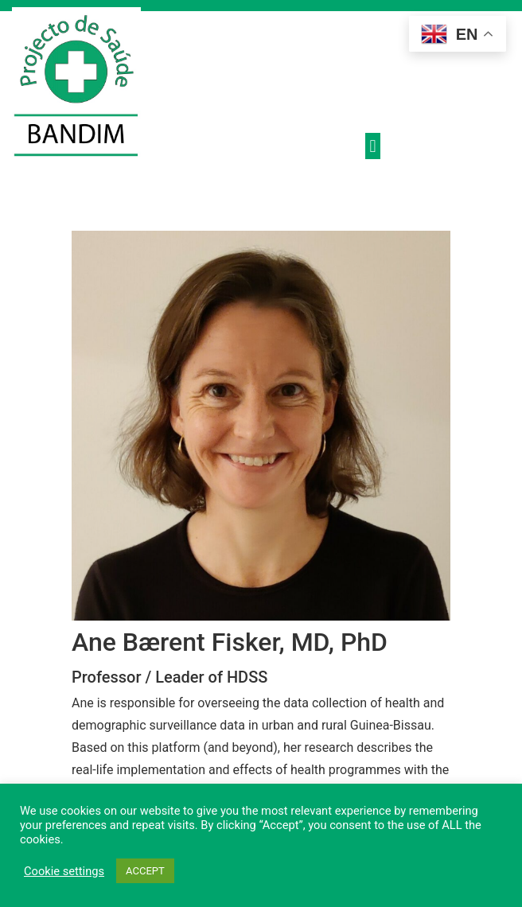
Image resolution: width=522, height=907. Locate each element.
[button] (372, 146)
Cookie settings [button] (64, 871)
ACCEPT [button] (145, 871)
